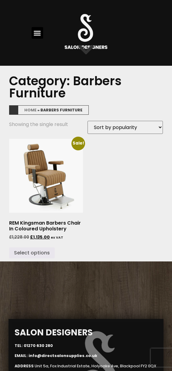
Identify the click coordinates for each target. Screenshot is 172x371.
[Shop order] (125, 127)
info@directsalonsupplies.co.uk (63, 355)
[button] (37, 33)
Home (30, 110)
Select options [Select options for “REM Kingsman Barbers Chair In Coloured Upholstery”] (32, 252)
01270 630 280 (38, 345)
